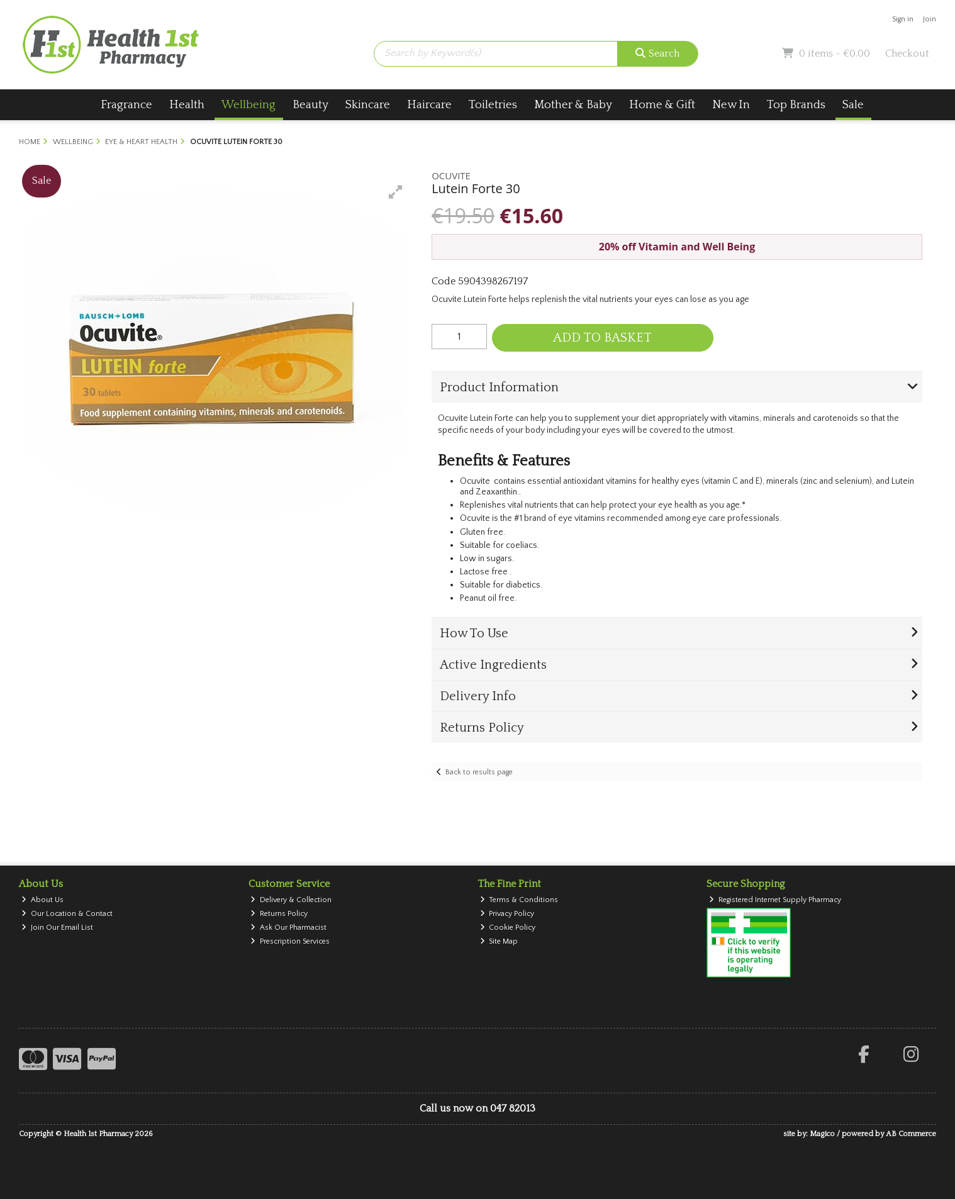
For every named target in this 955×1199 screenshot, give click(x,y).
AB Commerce (911, 1134)
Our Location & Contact (67, 914)
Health (186, 104)
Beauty (310, 104)
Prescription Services (290, 941)
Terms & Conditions (519, 900)
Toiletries (493, 104)
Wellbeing (248, 104)
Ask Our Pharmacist (288, 927)
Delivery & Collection (291, 900)
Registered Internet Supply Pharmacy (775, 900)
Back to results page (479, 772)
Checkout (907, 53)
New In (731, 104)
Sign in (902, 19)
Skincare (367, 104)
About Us (42, 900)
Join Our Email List (57, 927)
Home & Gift (662, 104)
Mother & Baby (573, 104)
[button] (396, 192)
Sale (853, 104)
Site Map (499, 941)
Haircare (429, 104)
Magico (822, 1134)
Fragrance (126, 104)
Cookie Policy (508, 927)
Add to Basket (602, 338)
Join (929, 19)
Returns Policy (279, 914)
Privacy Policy (507, 914)
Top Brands (796, 104)
